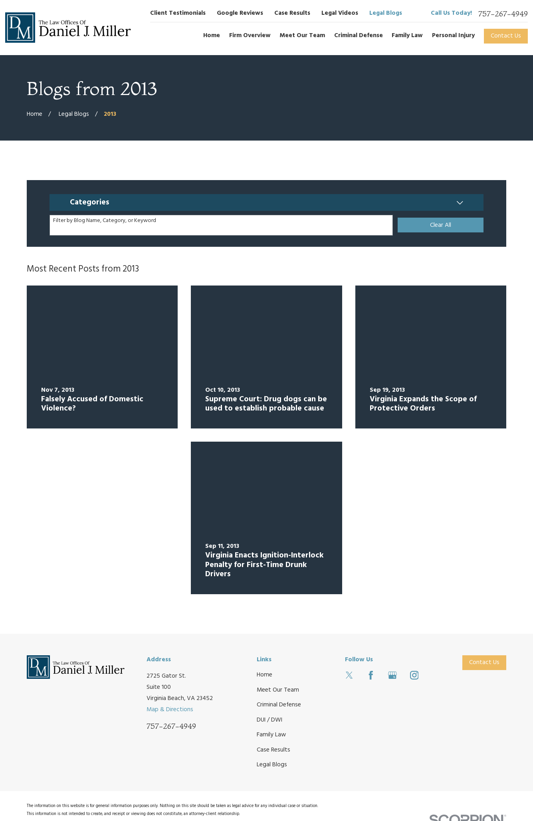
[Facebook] (371, 675)
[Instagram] (414, 675)
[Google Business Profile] (392, 675)
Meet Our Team (278, 690)
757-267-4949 (503, 14)
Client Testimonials (178, 13)
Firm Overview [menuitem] (250, 35)
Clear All (440, 225)
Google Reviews (240, 13)
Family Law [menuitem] (407, 35)
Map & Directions (170, 709)
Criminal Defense (279, 705)
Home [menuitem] (211, 35)
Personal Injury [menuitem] (453, 35)
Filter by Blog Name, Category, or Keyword (104, 221)
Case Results (292, 13)
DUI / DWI (269, 720)
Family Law (271, 735)
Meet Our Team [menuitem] (302, 35)
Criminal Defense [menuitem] (358, 35)
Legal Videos (339, 13)
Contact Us (506, 36)
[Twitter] (349, 675)
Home (264, 675)
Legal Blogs (385, 13)
